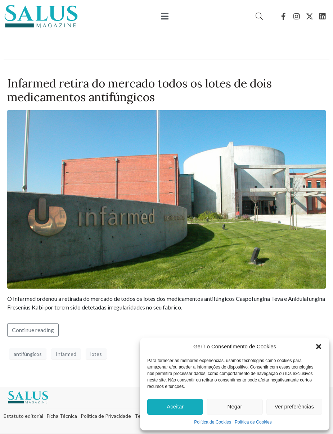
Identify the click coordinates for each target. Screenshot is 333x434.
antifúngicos (28, 354)
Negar (235, 406)
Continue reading (33, 329)
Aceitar (175, 406)
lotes (96, 354)
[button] (318, 346)
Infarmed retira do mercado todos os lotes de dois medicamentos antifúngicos (139, 90)
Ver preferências (294, 406)
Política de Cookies (212, 422)
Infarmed (66, 354)
